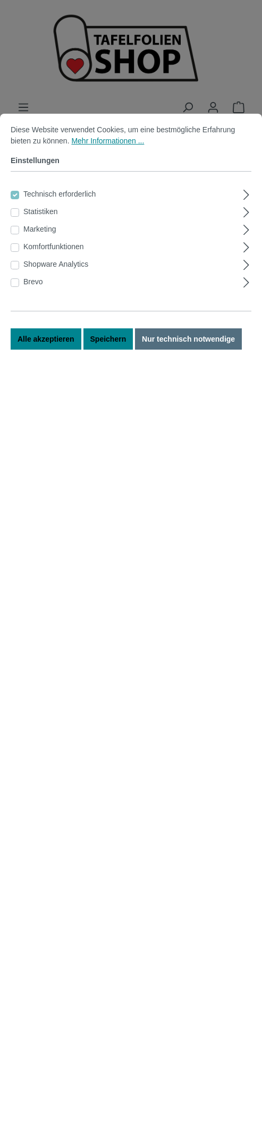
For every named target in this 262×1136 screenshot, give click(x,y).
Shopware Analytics (55, 291)
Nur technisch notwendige (188, 366)
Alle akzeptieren (46, 366)
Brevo (33, 308)
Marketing (39, 256)
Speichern (108, 366)
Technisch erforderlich (59, 221)
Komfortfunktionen (53, 273)
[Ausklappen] (246, 220)
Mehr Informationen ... (107, 168)
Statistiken (40, 238)
